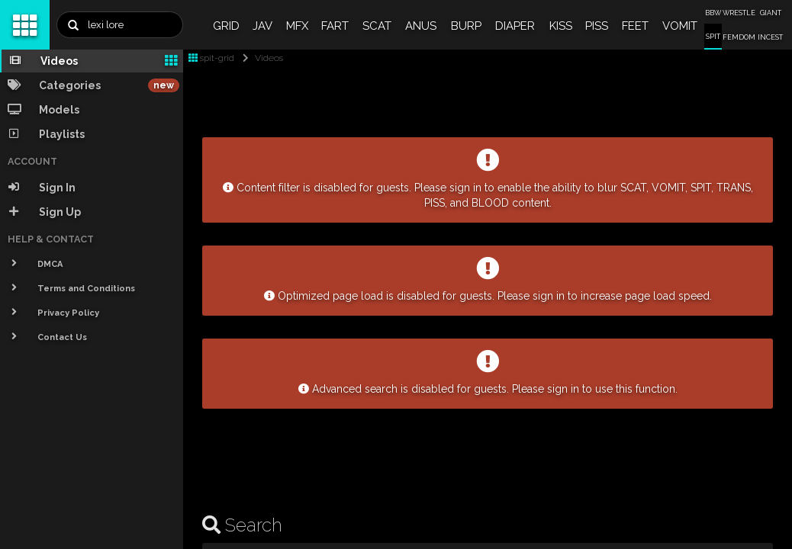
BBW (713, 13)
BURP (466, 26)
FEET (635, 26)
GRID (226, 26)
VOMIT (679, 26)
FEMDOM (739, 37)
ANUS (420, 26)
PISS (596, 26)
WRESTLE (739, 13)
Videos (260, 58)
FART (335, 26)
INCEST (770, 37)
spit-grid (211, 58)
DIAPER (515, 26)
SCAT (376, 26)
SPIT (713, 36)
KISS (560, 26)
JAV (262, 26)
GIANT (770, 13)
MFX (297, 26)
